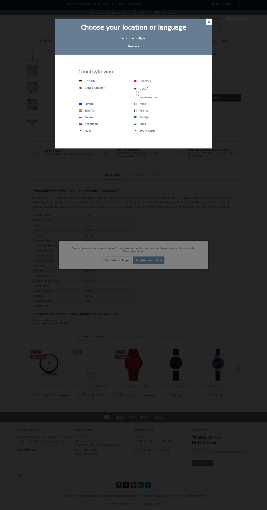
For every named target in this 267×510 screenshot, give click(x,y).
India (140, 123)
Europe (86, 103)
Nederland (88, 123)
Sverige (141, 117)
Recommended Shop (149, 98)
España (86, 110)
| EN (136, 92)
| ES (136, 95)
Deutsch (87, 81)
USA (141, 88)
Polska (86, 117)
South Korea (144, 130)
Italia (140, 103)
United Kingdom (92, 87)
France (141, 110)
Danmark (142, 81)
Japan (85, 130)
